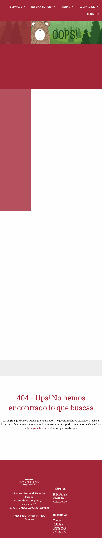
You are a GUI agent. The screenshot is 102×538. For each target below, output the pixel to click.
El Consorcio (89, 6)
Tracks (57, 520)
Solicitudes (60, 493)
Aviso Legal (20, 515)
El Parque (17, 6)
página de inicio (39, 428)
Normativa (59, 531)
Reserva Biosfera (43, 6)
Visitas (67, 6)
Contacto (93, 14)
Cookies (29, 519)
